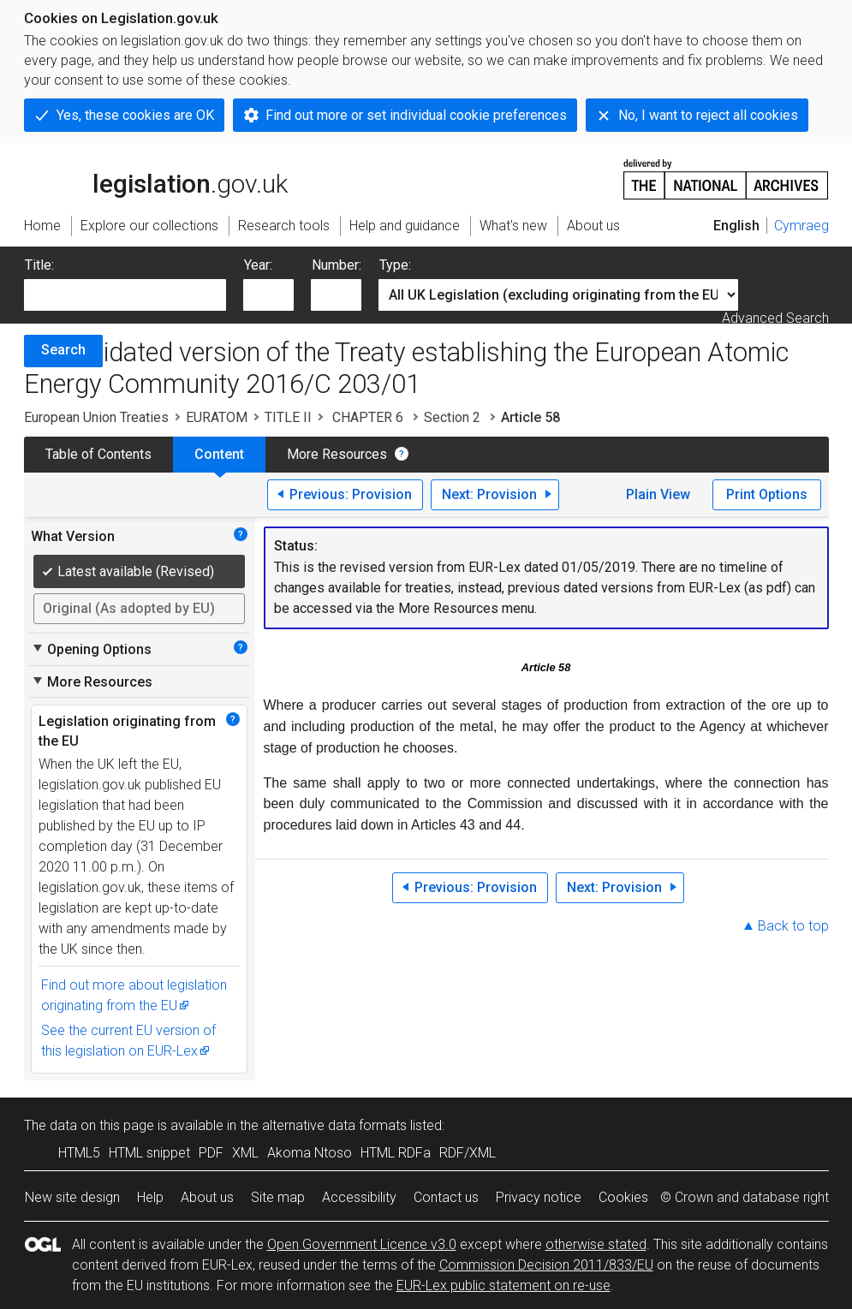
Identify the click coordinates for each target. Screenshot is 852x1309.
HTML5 (79, 1153)
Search (63, 350)
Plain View (658, 494)
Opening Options (91, 648)
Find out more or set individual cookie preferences (416, 115)
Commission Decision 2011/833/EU (546, 1265)
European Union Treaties (96, 417)
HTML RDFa (395, 1153)
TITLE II (288, 417)
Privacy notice (538, 1197)
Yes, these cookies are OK (135, 115)
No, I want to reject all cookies (708, 115)
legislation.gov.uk (156, 178)
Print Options (766, 494)
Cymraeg (801, 225)
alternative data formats (334, 1125)
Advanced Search (775, 318)
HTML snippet (149, 1153)
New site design (72, 1197)
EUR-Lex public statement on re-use (503, 1285)
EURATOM (216, 417)
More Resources (337, 454)
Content (219, 454)
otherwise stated (595, 1244)
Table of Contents (98, 454)
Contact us (446, 1197)
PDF (211, 1153)
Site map (278, 1197)
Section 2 (454, 417)
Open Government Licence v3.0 (361, 1244)
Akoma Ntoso (309, 1153)
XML (245, 1153)
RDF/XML (467, 1153)
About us (207, 1197)
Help (150, 1197)
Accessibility (359, 1197)
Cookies (623, 1197)
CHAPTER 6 (368, 417)
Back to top (793, 926)
